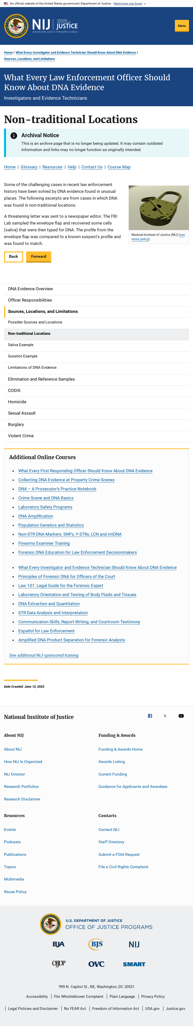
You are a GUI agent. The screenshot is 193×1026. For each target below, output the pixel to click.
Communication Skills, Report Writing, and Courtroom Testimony (79, 621)
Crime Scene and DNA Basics (46, 497)
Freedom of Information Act (115, 1008)
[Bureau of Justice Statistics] (96, 951)
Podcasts (12, 841)
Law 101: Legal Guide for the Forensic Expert (60, 585)
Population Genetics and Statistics (51, 525)
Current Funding (113, 774)
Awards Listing (112, 761)
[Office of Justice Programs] (16, 26)
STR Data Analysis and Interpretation (53, 612)
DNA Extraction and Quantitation (49, 603)
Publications (15, 854)
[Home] (55, 26)
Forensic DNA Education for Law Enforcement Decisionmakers (77, 552)
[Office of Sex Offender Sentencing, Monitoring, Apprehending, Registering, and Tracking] (134, 967)
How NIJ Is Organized (23, 761)
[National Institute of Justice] (134, 948)
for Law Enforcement (46, 630)
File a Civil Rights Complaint (123, 866)
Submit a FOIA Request (119, 854)
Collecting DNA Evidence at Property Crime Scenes (66, 479)
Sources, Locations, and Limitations (29, 59)
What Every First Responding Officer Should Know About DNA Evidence (85, 470)
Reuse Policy (15, 891)
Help (72, 166)
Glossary (29, 166)
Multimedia (14, 879)
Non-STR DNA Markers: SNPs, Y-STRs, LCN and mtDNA (70, 534)
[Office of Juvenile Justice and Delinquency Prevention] (58, 968)
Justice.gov (175, 1008)
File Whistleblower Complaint (78, 996)
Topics (10, 866)
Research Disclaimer (22, 798)
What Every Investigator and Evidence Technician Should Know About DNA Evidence (76, 52)
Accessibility (37, 996)
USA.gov (152, 1008)
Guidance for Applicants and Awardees (133, 786)
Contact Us (92, 166)
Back (13, 256)
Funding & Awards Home (120, 749)
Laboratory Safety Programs (45, 506)
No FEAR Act (75, 1008)
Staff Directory (111, 841)
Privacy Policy (153, 996)
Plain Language (122, 996)
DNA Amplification (35, 516)
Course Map (119, 166)
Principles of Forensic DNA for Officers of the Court (66, 576)
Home (8, 52)
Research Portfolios (21, 786)
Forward (38, 256)
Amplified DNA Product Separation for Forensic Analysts (71, 639)
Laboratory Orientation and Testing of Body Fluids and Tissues (77, 594)
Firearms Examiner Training (44, 543)
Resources (52, 166)
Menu (182, 26)
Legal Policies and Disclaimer (33, 1008)
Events (10, 829)
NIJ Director (14, 774)
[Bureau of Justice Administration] (59, 948)
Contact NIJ (109, 829)
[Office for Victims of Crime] (96, 967)
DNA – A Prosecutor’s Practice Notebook (57, 488)
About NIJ (13, 749)
